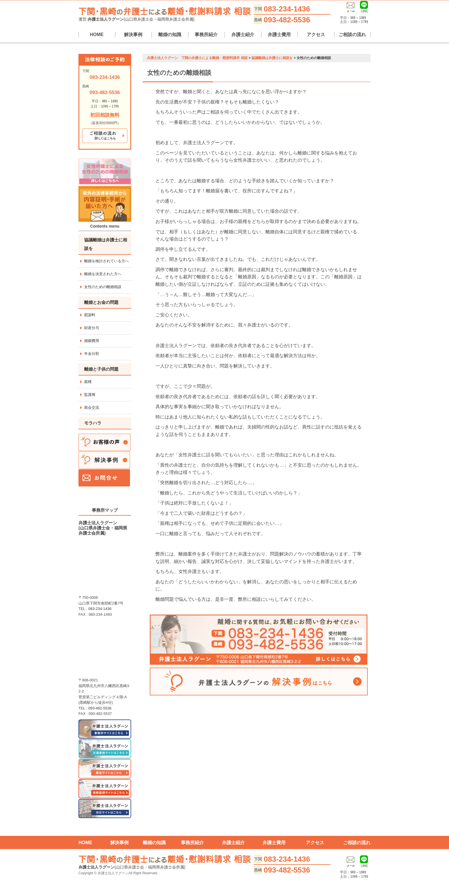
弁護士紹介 (242, 34)
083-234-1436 (287, 9)
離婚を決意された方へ (102, 274)
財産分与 (91, 328)
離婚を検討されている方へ (106, 261)
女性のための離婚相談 (102, 287)
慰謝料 (89, 315)
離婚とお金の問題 (101, 302)
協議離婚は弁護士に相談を (105, 244)
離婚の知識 (169, 34)
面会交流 (91, 407)
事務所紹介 (206, 34)
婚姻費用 (91, 341)
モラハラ (92, 423)
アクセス (316, 34)
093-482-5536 (287, 19)
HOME (97, 34)
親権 (88, 382)
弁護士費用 (279, 34)
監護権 (89, 394)
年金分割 (91, 353)
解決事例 (133, 34)
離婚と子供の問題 (101, 369)
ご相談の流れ (352, 34)
